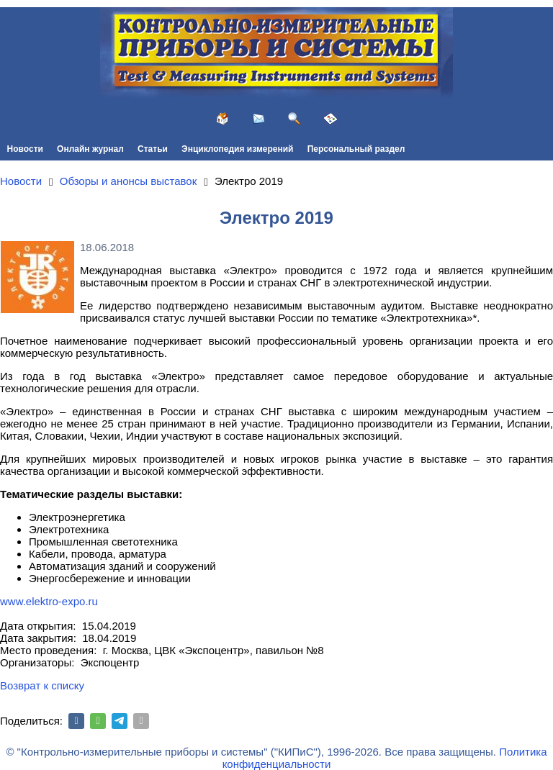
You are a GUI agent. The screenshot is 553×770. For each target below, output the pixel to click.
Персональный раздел (356, 149)
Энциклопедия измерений (237, 149)
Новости (25, 149)
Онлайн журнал (90, 149)
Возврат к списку (42, 685)
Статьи (153, 149)
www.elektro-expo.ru (49, 601)
